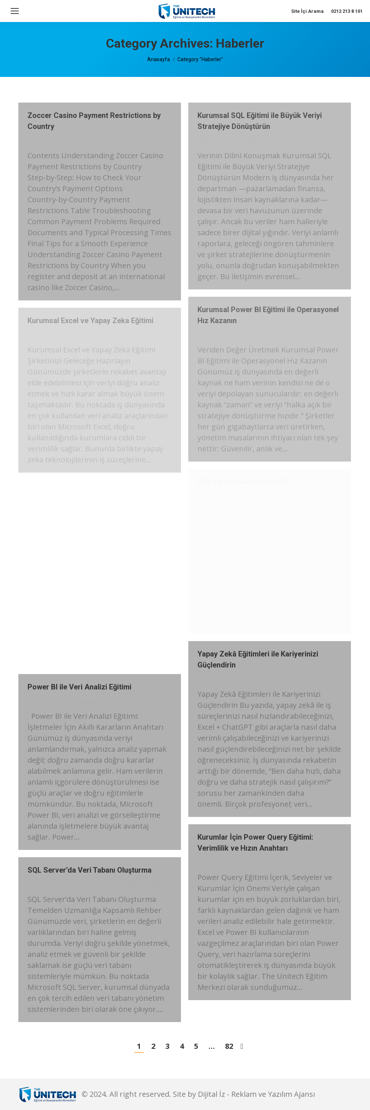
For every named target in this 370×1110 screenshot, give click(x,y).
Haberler (43, 141)
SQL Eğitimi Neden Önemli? (242, 481)
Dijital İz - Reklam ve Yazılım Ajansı (256, 1094)
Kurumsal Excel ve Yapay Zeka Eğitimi (90, 320)
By (90, 141)
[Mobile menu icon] (14, 11)
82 (229, 1046)
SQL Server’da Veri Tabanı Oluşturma (90, 870)
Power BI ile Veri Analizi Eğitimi (79, 686)
